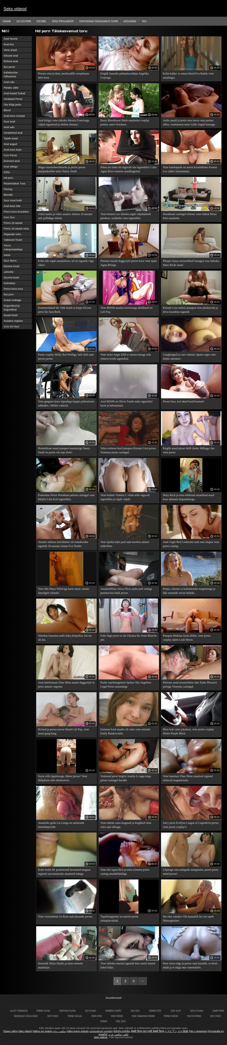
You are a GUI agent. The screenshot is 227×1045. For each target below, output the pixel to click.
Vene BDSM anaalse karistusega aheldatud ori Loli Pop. (126, 309)
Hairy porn (218, 1010)
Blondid (8, 194)
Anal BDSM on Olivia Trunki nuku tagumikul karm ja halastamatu (126, 403)
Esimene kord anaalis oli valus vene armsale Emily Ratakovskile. (125, 731)
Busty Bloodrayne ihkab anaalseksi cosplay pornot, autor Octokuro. (124, 122)
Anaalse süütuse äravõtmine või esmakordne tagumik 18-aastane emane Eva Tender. (63, 544)
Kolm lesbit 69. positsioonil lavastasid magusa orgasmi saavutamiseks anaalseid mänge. (64, 871)
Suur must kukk (13, 200)
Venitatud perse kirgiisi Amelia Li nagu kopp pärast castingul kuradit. (125, 778)
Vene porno (117, 1016)
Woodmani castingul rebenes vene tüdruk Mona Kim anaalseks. (190, 216)
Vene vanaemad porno (143, 1016)
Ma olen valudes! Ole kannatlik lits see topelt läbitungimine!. (188, 918)
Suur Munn (10, 260)
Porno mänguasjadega (13, 247)
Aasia (7, 254)
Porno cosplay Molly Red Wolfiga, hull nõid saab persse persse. (66, 356)
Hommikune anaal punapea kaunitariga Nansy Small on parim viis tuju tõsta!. (64, 450)
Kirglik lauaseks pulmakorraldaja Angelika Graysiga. (124, 75)
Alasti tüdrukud (19, 1010)
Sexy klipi (176, 1010)
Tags (144, 21)
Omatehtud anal (13, 132)
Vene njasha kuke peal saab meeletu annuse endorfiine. (124, 544)
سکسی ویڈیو (59, 1031)
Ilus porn (9, 294)
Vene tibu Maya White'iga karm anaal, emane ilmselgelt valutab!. (63, 590)
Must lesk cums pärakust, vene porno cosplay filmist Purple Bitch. (188, 731)
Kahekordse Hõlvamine (11, 74)
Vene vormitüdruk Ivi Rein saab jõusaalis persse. (65, 916)
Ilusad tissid (10, 315)
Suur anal (9, 121)
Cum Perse (10, 155)
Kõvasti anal (11, 55)
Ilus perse (9, 66)
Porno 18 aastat (13, 222)
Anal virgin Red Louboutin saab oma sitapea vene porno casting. (191, 544)
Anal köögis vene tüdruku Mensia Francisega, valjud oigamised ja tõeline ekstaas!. (64, 122)
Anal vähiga (10, 166)
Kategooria (129, 21)
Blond (7, 110)
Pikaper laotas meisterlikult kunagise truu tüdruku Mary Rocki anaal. (191, 262)
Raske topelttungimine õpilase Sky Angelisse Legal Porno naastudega (125, 684)
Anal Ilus (9, 44)
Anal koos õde (12, 205)
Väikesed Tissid (13, 239)
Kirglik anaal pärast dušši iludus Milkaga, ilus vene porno (189, 450)
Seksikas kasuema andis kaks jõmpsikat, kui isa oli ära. (64, 637)
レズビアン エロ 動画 (176, 1031)
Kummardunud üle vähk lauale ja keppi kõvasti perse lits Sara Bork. (64, 309)
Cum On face (11, 326)
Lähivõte (9, 271)
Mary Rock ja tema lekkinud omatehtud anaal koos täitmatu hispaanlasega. (188, 497)
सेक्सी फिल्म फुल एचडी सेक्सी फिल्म (147, 1031)
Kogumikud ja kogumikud (12, 307)
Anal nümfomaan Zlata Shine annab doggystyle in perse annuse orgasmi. (66, 684)
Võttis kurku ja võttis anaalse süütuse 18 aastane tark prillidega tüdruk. (65, 216)
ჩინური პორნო (121, 1031)
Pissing (8, 189)
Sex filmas (91, 1010)
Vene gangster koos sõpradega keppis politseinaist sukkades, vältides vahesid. (66, 403)
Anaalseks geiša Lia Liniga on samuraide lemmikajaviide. (61, 824)
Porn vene (96, 1016)
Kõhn (7, 172)
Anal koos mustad (14, 115)
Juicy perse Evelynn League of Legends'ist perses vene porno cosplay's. (191, 824)
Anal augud (10, 143)
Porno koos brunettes (16, 211)
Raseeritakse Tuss (14, 183)
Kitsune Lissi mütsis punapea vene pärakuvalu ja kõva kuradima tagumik (190, 309)
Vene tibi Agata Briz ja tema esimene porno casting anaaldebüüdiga (124, 871)
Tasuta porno (194, 1016)
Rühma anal (11, 61)
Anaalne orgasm (13, 320)
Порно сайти (10, 1031)
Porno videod (171, 1016)
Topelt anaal (11, 138)
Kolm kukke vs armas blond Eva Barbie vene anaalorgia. (188, 75)
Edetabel (42, 21)
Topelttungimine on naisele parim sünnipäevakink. (119, 918)
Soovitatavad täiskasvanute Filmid (98, 21)
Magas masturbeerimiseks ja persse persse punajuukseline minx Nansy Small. (61, 169)
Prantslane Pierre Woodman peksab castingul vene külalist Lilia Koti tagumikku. (66, 497)
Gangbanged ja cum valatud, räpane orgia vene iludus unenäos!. (189, 356)
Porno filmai (43, 1010)
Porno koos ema (13, 288)
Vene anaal (10, 49)
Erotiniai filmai (67, 1010)
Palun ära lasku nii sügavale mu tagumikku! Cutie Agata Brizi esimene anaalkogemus (128, 169)
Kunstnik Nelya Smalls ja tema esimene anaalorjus (60, 965)
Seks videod (15, 8)
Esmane (7, 21)
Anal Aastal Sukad (14, 93)
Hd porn (8, 177)
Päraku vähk (11, 87)
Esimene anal (12, 160)
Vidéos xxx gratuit (42, 1031)
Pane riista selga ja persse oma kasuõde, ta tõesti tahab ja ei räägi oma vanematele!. (190, 965)
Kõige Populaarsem (63, 21)
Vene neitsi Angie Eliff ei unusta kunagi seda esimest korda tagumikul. (125, 356)
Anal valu (9, 81)
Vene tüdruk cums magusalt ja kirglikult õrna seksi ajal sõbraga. (125, 824)
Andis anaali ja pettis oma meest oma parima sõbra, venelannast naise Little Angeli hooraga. (189, 122)
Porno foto (155, 1010)
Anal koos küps (13, 149)
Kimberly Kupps (113, 1010)
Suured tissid (11, 277)
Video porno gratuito (78, 1031)
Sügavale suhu (12, 234)
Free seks (121, 1021)
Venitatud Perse (13, 98)
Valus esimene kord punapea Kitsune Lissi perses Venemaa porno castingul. (128, 450)
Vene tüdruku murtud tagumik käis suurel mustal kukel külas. (127, 965)
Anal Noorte (11, 38)
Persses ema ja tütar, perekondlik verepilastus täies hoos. (63, 75)
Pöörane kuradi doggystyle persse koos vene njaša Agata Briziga (128, 262)
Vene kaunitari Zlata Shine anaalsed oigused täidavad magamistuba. (188, 778)
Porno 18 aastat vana (16, 228)
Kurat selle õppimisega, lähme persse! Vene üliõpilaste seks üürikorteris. (62, 778)
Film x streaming (198, 1031)
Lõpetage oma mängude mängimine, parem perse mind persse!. (190, 871)
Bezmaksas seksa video (26, 1016)
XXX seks (135, 1010)
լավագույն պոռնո (101, 1031)
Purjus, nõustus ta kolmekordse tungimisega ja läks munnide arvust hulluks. (189, 590)
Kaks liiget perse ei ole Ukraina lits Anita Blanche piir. (128, 637)
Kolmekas (9, 283)
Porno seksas (75, 1016)
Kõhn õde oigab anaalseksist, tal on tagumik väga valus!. (66, 262)
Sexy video (53, 1016)
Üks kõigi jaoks (12, 104)
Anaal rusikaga (12, 299)
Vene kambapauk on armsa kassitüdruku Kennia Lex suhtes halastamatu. (190, 169)
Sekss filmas (197, 1010)
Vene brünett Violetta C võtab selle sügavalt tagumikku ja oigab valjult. (125, 497)
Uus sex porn (23, 21)
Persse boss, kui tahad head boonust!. (184, 401)
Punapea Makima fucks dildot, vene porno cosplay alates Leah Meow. (186, 637)
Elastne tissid (11, 266)
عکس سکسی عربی (118, 1034)
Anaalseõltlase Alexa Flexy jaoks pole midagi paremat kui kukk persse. (126, 590)
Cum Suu (9, 217)
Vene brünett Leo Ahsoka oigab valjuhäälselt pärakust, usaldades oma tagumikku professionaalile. (125, 217)
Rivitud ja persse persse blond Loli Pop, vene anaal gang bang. (63, 731)
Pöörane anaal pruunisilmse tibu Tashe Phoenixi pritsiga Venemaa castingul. (190, 684)
